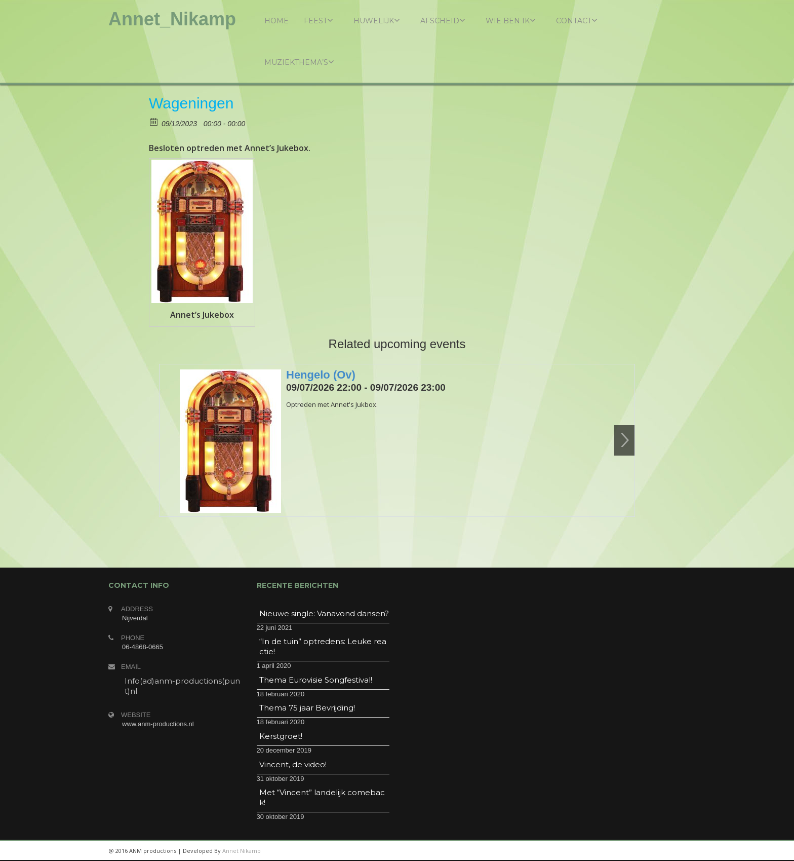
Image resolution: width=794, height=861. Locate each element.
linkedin (604, 851)
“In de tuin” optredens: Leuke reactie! (322, 646)
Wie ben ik (511, 20)
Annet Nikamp (241, 850)
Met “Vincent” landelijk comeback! (322, 797)
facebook (673, 851)
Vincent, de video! (293, 764)
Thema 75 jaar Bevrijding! (307, 708)
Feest (318, 20)
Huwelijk (376, 20)
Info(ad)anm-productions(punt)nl (182, 686)
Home (276, 20)
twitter (650, 851)
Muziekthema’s (299, 62)
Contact (577, 20)
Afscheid (442, 20)
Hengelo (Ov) (320, 374)
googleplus (627, 851)
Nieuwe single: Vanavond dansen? (324, 613)
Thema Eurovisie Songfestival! (315, 680)
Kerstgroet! (280, 736)
